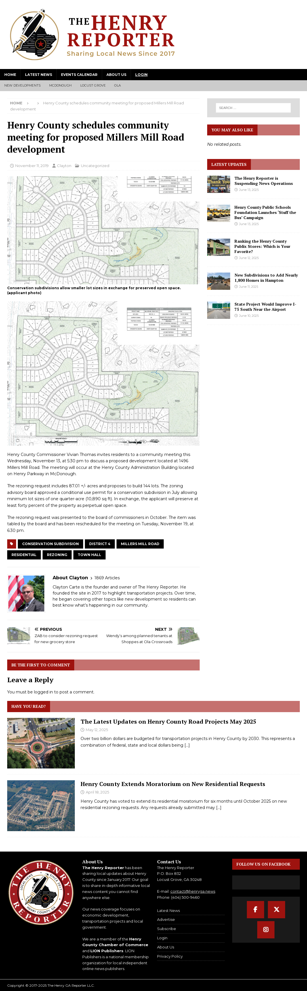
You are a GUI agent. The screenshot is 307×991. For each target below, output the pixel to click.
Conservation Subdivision (50, 544)
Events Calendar (79, 74)
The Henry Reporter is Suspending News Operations (263, 180)
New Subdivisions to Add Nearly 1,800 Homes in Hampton (266, 277)
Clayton (64, 165)
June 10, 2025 (249, 316)
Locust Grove (93, 85)
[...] (187, 745)
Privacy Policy (170, 956)
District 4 (99, 544)
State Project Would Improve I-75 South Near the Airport (265, 306)
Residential (24, 555)
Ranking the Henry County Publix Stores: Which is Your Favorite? (262, 246)
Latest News (38, 74)
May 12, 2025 (97, 729)
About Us (116, 74)
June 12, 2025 (249, 258)
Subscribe (166, 928)
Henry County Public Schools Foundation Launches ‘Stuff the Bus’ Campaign (265, 212)
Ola (117, 85)
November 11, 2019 (32, 165)
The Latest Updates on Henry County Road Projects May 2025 (168, 721)
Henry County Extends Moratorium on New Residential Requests (173, 784)
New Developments (22, 85)
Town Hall (89, 555)
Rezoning (57, 555)
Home (10, 74)
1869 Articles (107, 577)
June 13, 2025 (249, 190)
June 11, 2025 (248, 287)
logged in (43, 692)
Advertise (166, 919)
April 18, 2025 (97, 792)
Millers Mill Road (140, 544)
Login (141, 74)
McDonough (60, 85)
